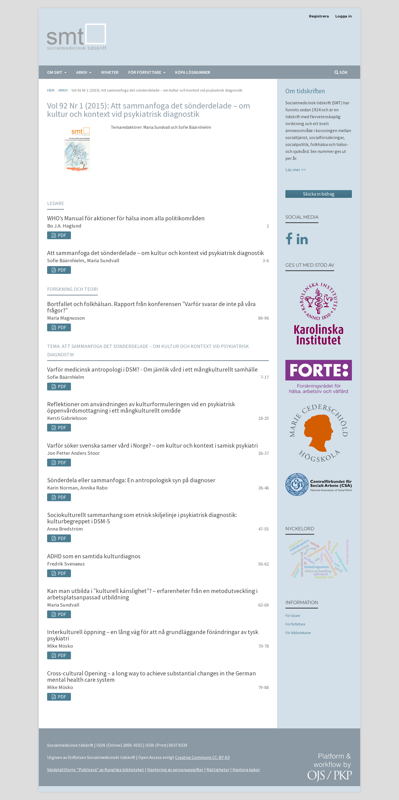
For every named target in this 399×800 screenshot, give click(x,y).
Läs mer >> (295, 169)
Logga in (343, 16)
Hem (50, 90)
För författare (145, 72)
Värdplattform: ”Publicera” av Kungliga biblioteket (95, 769)
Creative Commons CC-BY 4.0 (202, 757)
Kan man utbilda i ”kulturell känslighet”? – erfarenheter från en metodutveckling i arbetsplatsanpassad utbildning (152, 594)
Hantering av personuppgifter (175, 769)
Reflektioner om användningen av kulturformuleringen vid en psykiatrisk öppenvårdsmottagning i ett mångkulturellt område (141, 407)
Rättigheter (217, 769)
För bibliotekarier (298, 632)
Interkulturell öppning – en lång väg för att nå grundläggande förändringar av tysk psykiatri (152, 635)
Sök (340, 72)
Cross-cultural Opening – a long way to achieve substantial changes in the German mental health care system (151, 676)
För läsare (292, 615)
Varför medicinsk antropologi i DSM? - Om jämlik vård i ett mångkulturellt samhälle (152, 369)
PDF (61, 235)
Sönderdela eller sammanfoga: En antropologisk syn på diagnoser (131, 480)
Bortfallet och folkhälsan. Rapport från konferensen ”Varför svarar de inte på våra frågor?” (151, 307)
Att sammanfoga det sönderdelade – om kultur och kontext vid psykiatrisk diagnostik (155, 253)
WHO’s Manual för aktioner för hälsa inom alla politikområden (126, 218)
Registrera (319, 16)
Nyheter (110, 72)
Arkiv (82, 72)
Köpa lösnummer (192, 72)
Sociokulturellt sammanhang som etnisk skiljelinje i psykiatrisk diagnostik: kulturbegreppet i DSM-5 (142, 518)
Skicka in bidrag (318, 194)
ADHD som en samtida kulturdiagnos (93, 556)
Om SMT (55, 72)
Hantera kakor (246, 769)
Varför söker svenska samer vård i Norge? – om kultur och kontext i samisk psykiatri (152, 445)
